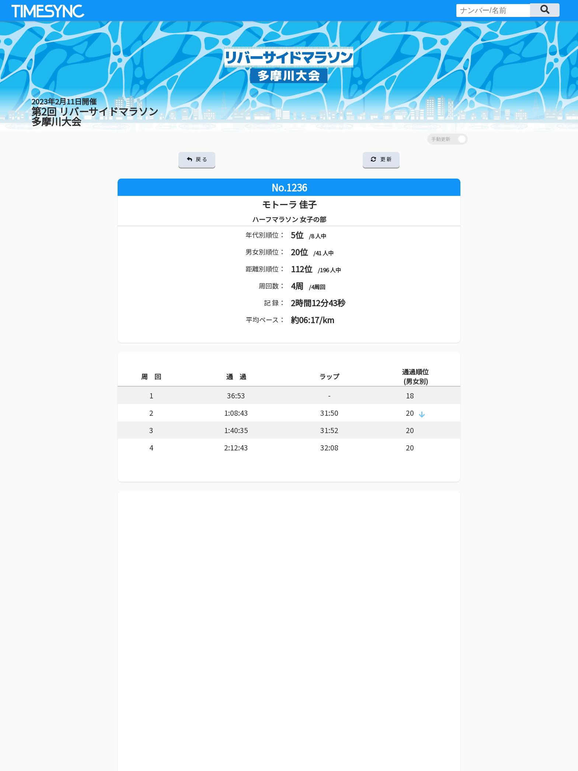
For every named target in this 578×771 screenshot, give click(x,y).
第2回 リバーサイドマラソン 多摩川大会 (94, 112)
